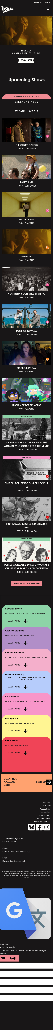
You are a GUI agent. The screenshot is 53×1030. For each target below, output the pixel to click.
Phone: (5, 848)
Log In (47, 2)
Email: (4, 858)
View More (14, 621)
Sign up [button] (41, 782)
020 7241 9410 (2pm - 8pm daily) (16, 851)
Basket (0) (38, 2)
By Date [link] (20, 111)
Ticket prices (45, 812)
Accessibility (45, 809)
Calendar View (26, 102)
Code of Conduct (43, 819)
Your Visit (47, 806)
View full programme (27, 584)
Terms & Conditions (42, 822)
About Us (47, 803)
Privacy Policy (45, 815)
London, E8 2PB (9, 842)
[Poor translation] (13, 958)
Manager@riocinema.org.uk (13, 861)
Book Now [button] (26, 60)
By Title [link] (33, 111)
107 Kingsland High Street (13, 839)
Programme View (26, 97)
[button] (48, 9)
